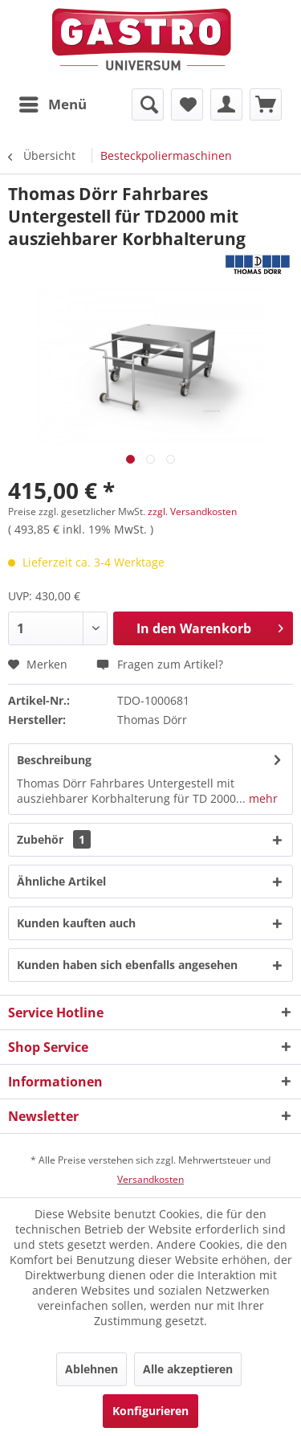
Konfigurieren (150, 1410)
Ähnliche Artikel (61, 881)
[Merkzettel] (187, 104)
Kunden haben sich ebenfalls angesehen (127, 964)
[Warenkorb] (266, 104)
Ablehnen (91, 1369)
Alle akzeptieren (188, 1369)
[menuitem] (52, 104)
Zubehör (54, 839)
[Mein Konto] (226, 104)
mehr (262, 798)
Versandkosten (150, 1179)
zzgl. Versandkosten (192, 511)
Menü (53, 102)
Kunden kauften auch (76, 923)
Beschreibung (54, 759)
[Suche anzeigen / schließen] (148, 104)
